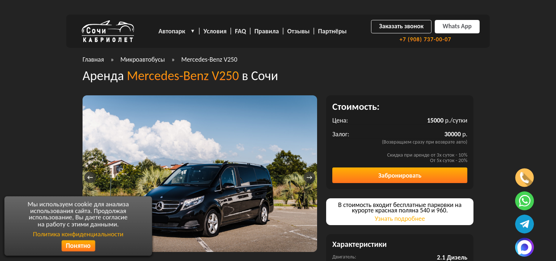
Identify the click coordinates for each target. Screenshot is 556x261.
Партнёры (332, 31)
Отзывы (298, 31)
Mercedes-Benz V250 (209, 59)
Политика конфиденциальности (78, 234)
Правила (266, 31)
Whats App (457, 26)
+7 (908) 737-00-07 (425, 39)
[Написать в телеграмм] (524, 224)
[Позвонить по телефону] (524, 177)
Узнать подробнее (400, 218)
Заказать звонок (401, 26)
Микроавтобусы (142, 59)
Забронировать (399, 175)
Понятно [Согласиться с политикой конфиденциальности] (78, 246)
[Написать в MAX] (524, 247)
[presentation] (90, 177)
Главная (93, 59)
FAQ (240, 31)
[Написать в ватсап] (524, 200)
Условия (215, 31)
